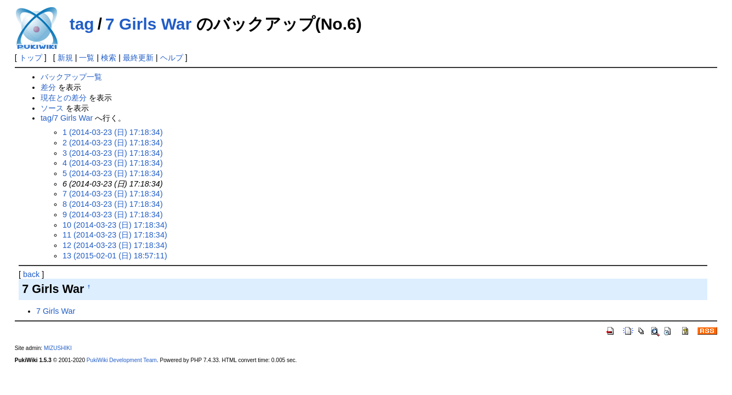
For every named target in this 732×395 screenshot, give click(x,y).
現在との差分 (64, 97)
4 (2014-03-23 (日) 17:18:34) (113, 163)
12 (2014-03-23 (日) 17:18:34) (115, 245)
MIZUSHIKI (58, 348)
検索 (108, 57)
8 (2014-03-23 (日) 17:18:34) (113, 204)
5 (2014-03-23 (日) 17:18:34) (113, 173)
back (31, 274)
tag (82, 24)
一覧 (86, 57)
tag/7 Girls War (67, 118)
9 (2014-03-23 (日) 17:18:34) (113, 214)
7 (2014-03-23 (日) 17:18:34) (113, 193)
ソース (52, 108)
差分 (48, 87)
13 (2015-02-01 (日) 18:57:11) (115, 255)
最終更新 (138, 57)
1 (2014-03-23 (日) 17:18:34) (113, 132)
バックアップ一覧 (71, 76)
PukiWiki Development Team (122, 360)
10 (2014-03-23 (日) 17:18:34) (115, 225)
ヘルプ (171, 57)
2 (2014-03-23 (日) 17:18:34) (113, 142)
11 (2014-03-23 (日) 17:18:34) (115, 234)
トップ (30, 57)
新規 (65, 57)
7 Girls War (148, 24)
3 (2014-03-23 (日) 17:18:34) (113, 153)
